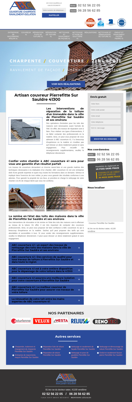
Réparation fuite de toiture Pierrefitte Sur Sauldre (53, 348)
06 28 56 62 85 (89, 10)
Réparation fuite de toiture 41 (38, 34)
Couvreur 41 (26, 33)
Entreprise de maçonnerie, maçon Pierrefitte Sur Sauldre (27, 356)
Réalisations (91, 32)
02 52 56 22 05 (89, 5)
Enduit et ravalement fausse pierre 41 (119, 35)
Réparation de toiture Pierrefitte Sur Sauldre (52, 354)
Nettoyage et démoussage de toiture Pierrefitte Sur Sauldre (111, 348)
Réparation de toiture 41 (51, 34)
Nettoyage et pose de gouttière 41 (77, 35)
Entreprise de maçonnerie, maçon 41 (13, 35)
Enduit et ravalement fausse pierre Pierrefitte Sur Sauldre (111, 354)
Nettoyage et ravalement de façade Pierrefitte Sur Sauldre (83, 348)
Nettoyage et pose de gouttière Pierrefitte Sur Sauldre (80, 355)
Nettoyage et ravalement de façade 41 (64, 35)
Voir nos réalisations (66, 84)
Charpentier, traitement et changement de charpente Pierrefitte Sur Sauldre (25, 349)
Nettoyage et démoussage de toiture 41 (104, 34)
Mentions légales (81, 398)
